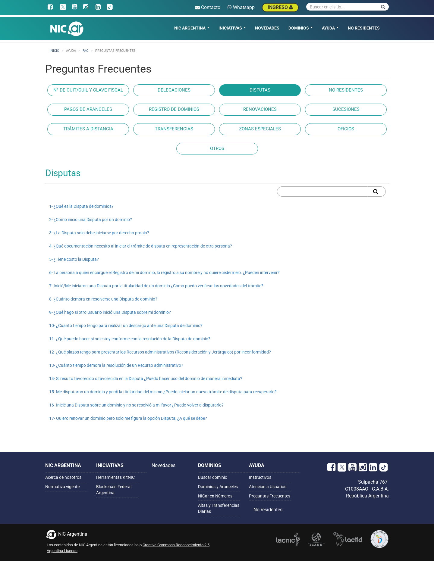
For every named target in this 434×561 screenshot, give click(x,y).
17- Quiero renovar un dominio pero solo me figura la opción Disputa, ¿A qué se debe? (128, 418)
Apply (376, 191)
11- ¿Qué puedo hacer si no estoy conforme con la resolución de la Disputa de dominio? (129, 338)
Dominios (300, 28)
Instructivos (260, 477)
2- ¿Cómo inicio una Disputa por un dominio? (90, 219)
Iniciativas (232, 28)
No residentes (364, 28)
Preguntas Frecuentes (269, 496)
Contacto (207, 7)
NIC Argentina (191, 28)
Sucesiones (346, 109)
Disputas (260, 90)
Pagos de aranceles (88, 109)
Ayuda (330, 28)
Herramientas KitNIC (115, 477)
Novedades (267, 28)
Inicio (54, 51)
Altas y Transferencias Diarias (218, 508)
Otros (217, 148)
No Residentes (346, 90)
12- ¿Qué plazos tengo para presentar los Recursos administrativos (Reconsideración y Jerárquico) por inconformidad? (160, 352)
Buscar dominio (212, 477)
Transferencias (174, 129)
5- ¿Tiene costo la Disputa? (74, 259)
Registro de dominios (174, 109)
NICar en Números (215, 496)
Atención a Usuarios (267, 486)
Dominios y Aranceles (218, 486)
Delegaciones (174, 90)
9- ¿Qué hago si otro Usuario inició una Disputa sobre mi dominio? (110, 312)
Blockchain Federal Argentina (113, 489)
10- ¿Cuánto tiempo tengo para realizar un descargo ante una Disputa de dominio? (126, 325)
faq (86, 51)
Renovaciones (260, 109)
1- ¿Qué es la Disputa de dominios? (81, 206)
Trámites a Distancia (88, 129)
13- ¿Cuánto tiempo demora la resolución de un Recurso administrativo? (116, 365)
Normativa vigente (62, 486)
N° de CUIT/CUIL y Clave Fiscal (88, 90)
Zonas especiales (260, 129)
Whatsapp (241, 7)
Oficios (346, 129)
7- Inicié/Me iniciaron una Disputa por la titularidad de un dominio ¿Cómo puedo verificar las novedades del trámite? (156, 285)
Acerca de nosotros (63, 477)
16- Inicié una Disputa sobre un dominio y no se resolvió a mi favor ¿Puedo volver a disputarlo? (136, 405)
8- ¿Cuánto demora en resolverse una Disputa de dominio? (103, 299)
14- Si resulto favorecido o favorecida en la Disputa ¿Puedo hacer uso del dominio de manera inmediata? (145, 378)
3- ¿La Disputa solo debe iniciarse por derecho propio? (99, 232)
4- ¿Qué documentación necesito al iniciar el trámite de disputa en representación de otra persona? (140, 246)
